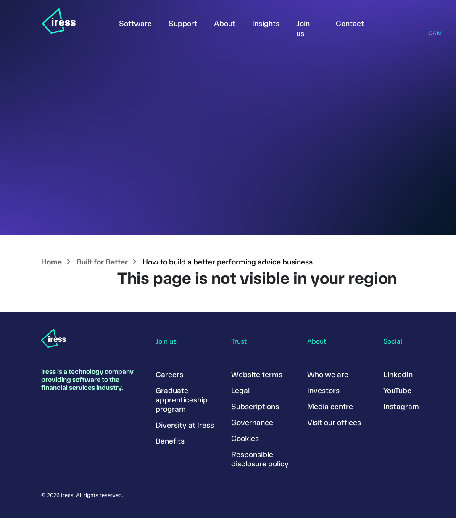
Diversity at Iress (185, 425)
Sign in (385, 22)
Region (431, 23)
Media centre (330, 406)
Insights (265, 23)
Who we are (327, 374)
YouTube (397, 390)
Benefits (170, 441)
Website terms (256, 374)
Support (183, 23)
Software (135, 23)
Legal (240, 390)
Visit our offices (334, 422)
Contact (350, 23)
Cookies (245, 438)
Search (407, 22)
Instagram (401, 406)
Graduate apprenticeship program (182, 400)
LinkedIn (398, 374)
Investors (323, 390)
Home (51, 262)
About (224, 23)
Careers (169, 374)
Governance (252, 422)
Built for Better (102, 262)
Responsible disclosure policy (260, 459)
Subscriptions (255, 406)
